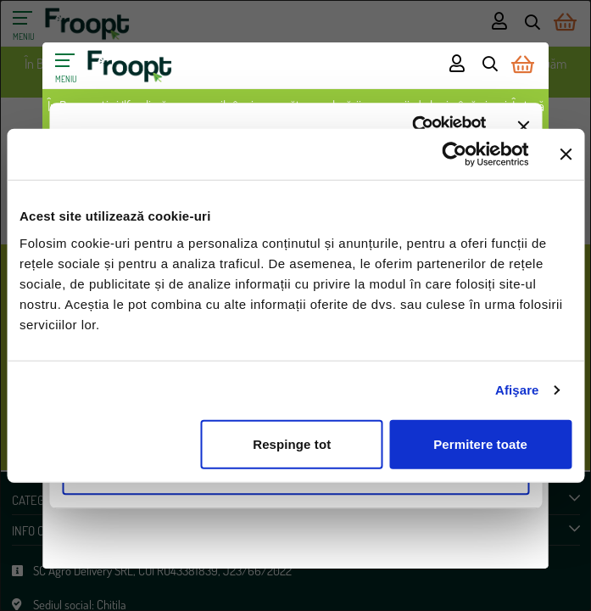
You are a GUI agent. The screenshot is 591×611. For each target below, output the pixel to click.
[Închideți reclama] (565, 154)
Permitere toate (480, 443)
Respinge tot (292, 443)
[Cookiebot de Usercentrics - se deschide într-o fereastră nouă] (454, 154)
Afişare (517, 390)
